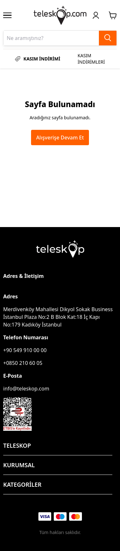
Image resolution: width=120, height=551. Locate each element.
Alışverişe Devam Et (60, 137)
